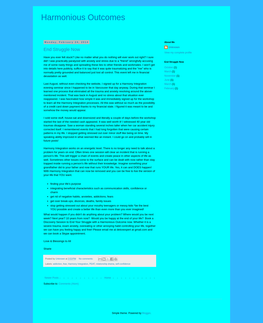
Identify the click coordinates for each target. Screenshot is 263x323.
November (170, 75)
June (167, 79)
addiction (57, 264)
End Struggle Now (62, 49)
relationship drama (105, 264)
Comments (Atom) (68, 283)
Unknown (174, 47)
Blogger (146, 313)
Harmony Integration (78, 264)
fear (65, 264)
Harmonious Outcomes (83, 17)
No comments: (86, 258)
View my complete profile (178, 52)
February (169, 88)
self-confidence (122, 264)
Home (107, 277)
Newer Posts (52, 277)
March (167, 71)
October (168, 67)
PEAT (92, 264)
